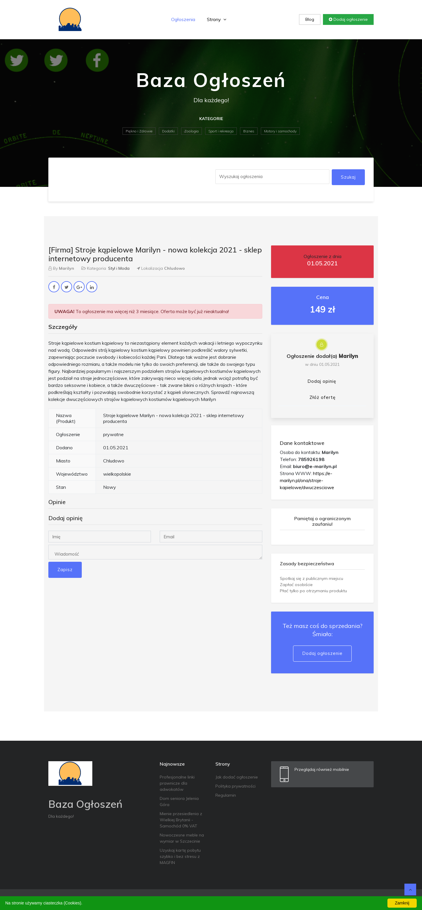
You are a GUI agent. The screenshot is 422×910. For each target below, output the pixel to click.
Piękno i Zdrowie (139, 131)
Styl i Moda (119, 268)
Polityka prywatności (235, 786)
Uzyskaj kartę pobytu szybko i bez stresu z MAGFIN (180, 856)
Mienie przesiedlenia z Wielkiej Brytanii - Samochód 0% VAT (181, 820)
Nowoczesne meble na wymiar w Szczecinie (182, 838)
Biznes (248, 131)
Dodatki (168, 131)
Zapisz (65, 569)
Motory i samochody (280, 131)
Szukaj (348, 177)
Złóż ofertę (322, 397)
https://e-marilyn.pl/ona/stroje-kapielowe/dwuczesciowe (307, 480)
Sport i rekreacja (221, 131)
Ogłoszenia (183, 19)
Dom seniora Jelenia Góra (179, 801)
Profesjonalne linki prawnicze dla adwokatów (177, 783)
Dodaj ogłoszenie (348, 19)
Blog (309, 19)
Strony (216, 19)
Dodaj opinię (321, 381)
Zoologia (191, 131)
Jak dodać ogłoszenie (236, 777)
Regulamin (225, 795)
